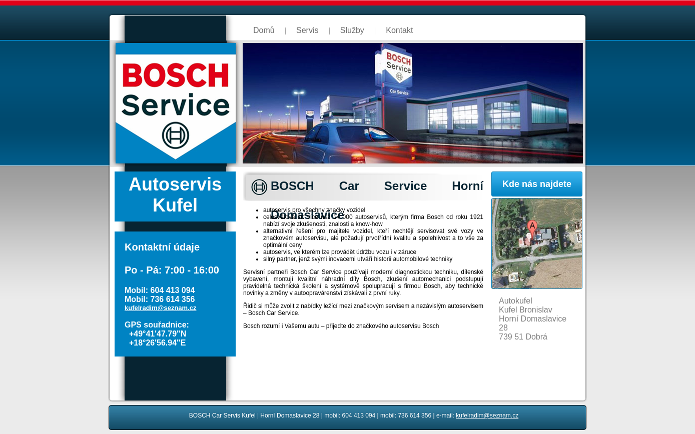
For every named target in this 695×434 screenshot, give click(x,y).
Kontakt (399, 30)
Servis (307, 30)
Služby (352, 30)
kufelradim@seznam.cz (160, 308)
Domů (264, 30)
